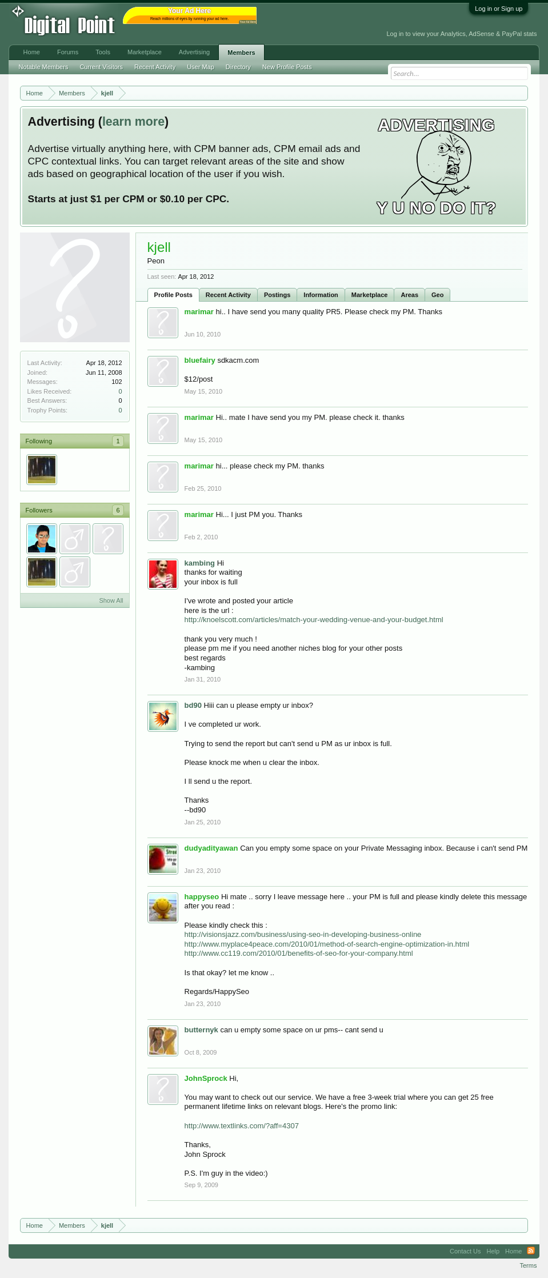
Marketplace (369, 294)
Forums (67, 52)
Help (492, 1251)
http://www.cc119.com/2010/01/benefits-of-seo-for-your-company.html (299, 953)
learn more (133, 122)
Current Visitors (101, 66)
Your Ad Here (248, 22)
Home (31, 52)
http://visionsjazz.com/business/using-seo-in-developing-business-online (303, 934)
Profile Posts (173, 294)
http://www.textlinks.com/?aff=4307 (242, 1125)
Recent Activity (228, 294)
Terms (528, 1265)
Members (241, 52)
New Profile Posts (287, 66)
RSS (530, 1251)
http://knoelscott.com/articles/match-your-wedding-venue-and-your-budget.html (314, 619)
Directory (238, 66)
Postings (277, 294)
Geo (437, 294)
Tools (102, 52)
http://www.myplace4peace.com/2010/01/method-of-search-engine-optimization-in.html (327, 944)
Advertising (194, 52)
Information (320, 294)
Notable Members (44, 66)
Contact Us (465, 1251)
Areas (409, 294)
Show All (111, 600)
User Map (200, 66)
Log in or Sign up (498, 8)
